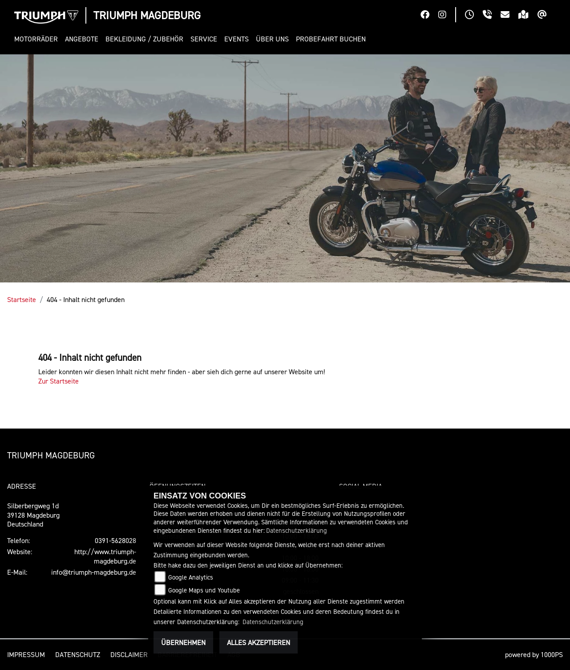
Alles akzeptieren (258, 642)
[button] (37, 39)
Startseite (21, 299)
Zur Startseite (58, 380)
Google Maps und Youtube (204, 590)
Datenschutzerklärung (296, 530)
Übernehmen (183, 642)
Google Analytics (190, 577)
